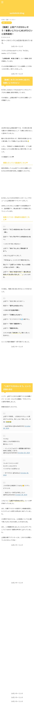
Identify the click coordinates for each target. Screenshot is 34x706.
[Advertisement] (17, 364)
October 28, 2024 (24, 453)
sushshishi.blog (17, 13)
